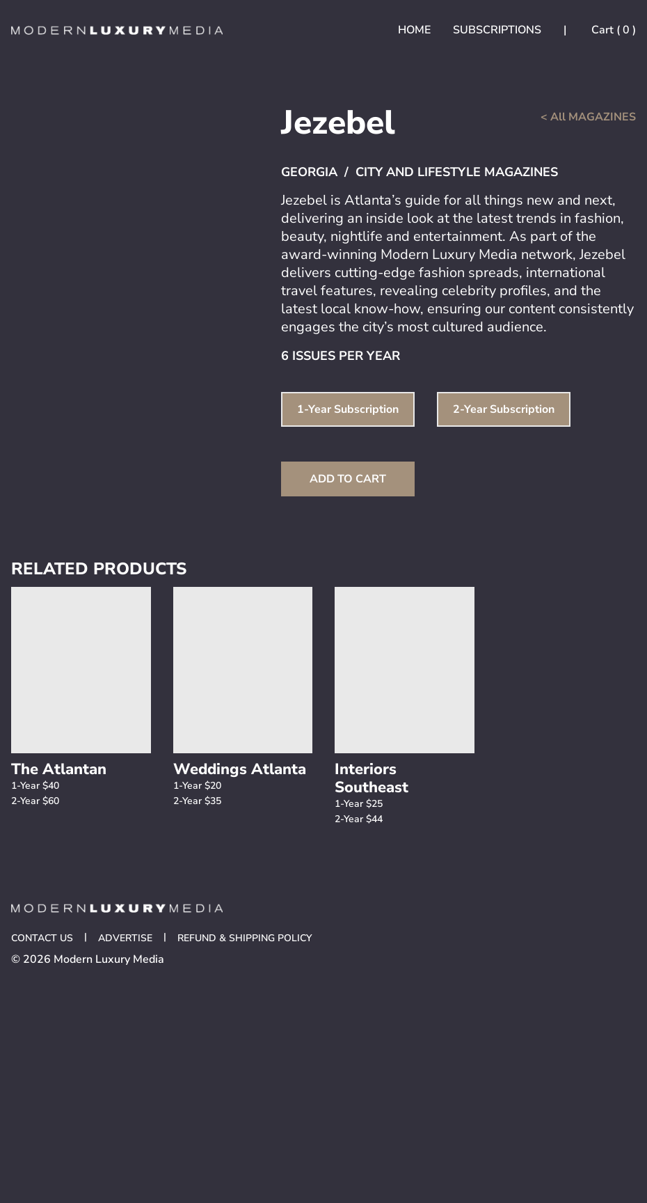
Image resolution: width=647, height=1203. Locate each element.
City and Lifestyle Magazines (457, 172)
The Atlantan (58, 769)
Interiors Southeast (371, 778)
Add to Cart (348, 479)
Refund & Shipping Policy (244, 938)
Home (414, 30)
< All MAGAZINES (588, 117)
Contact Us (42, 938)
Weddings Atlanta (239, 769)
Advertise (125, 938)
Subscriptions (497, 30)
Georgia (309, 172)
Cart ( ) (612, 30)
